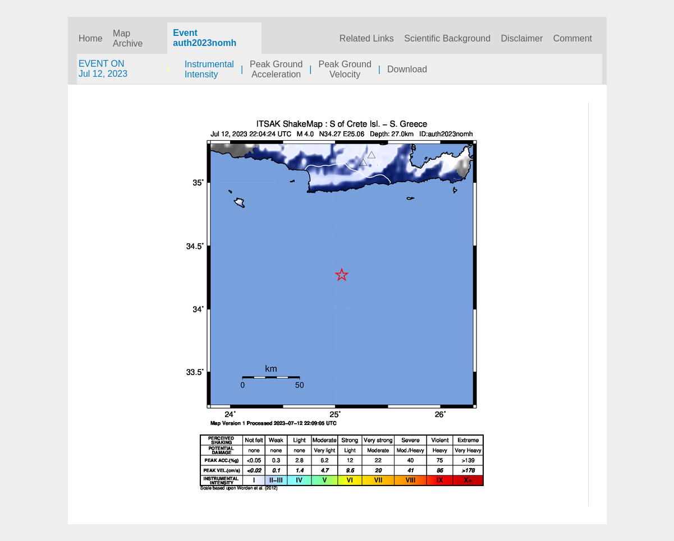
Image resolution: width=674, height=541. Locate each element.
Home (91, 38)
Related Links (367, 38)
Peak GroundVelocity (345, 69)
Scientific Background (447, 38)
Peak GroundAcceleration (276, 69)
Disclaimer (522, 38)
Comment (572, 38)
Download (407, 69)
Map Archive (128, 38)
